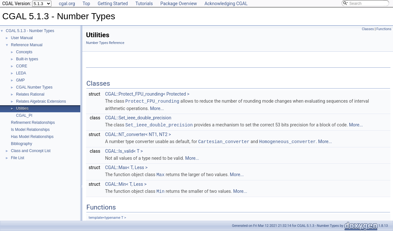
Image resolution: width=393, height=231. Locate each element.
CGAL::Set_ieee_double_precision (138, 117)
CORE (21, 66)
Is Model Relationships (30, 129)
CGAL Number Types (34, 87)
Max (160, 173)
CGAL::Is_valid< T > (124, 150)
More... (157, 108)
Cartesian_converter (223, 141)
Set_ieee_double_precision (159, 124)
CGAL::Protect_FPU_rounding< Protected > (147, 94)
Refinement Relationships (33, 122)
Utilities (22, 108)
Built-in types (27, 59)
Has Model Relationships (32, 136)
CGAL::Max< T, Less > (126, 166)
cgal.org (67, 3)
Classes (368, 29)
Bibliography (21, 143)
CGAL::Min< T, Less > (125, 182)
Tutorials (144, 3)
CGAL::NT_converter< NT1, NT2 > (138, 133)
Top (86, 3)
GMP (20, 80)
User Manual (22, 38)
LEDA (21, 73)
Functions (383, 29)
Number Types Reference (105, 43)
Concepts (24, 52)
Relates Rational (30, 94)
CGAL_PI (24, 115)
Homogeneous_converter (287, 141)
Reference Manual (26, 45)
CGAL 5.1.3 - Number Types (30, 31)
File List (17, 158)
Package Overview (178, 3)
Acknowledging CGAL (226, 3)
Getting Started (113, 3)
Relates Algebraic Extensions (41, 101)
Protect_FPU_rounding (152, 101)
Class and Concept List (30, 151)
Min (160, 190)
